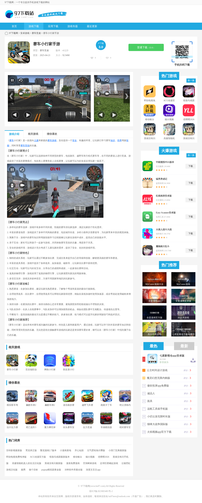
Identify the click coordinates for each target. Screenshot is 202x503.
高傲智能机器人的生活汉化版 (26, 463)
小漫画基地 (65, 450)
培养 (119, 140)
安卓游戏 (24, 33)
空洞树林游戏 (90, 463)
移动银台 (77, 457)
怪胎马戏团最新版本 (59, 457)
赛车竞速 (36, 33)
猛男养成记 (161, 179)
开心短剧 (79, 450)
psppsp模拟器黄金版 (51, 470)
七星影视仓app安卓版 (172, 355)
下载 (190, 166)
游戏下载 (34, 26)
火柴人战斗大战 (164, 229)
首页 (14, 26)
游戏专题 (72, 26)
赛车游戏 (52, 140)
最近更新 (92, 26)
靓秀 (23, 470)
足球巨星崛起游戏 (109, 463)
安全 (74, 140)
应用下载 (53, 26)
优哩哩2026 (103, 457)
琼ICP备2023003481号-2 (101, 491)
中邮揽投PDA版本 (165, 162)
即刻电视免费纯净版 (16, 457)
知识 (112, 140)
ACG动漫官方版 (38, 457)
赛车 (11, 140)
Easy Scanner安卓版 (166, 212)
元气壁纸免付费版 (96, 450)
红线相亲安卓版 (164, 196)
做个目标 (33, 470)
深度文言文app (93, 470)
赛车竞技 (25, 145)
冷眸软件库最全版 (74, 470)
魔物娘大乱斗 (162, 246)
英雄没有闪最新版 (54, 463)
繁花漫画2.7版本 (48, 450)
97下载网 (13, 33)
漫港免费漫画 (73, 463)
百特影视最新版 (14, 450)
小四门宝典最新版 (118, 450)
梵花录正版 (31, 450)
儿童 (36, 140)
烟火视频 (90, 457)
